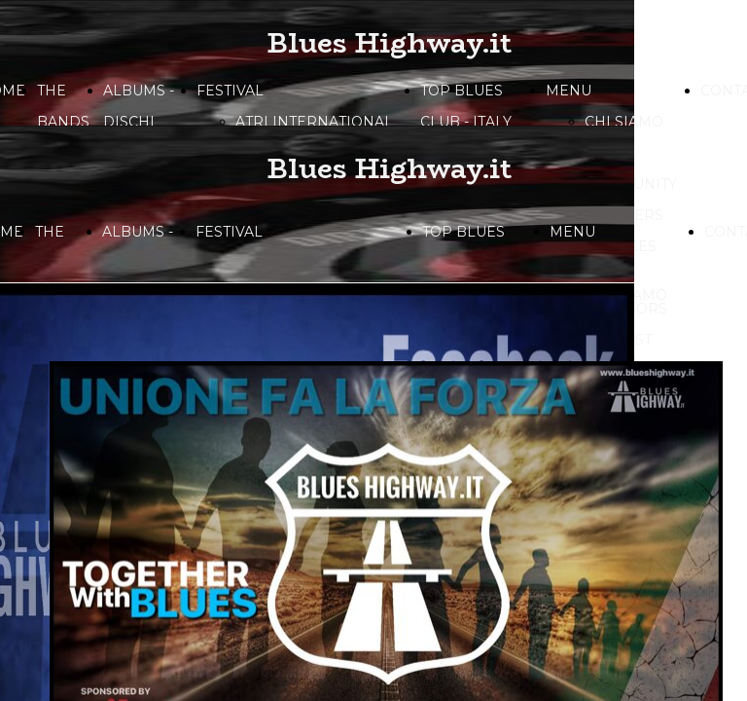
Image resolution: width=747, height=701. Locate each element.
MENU (568, 90)
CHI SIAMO (624, 121)
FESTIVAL (230, 90)
